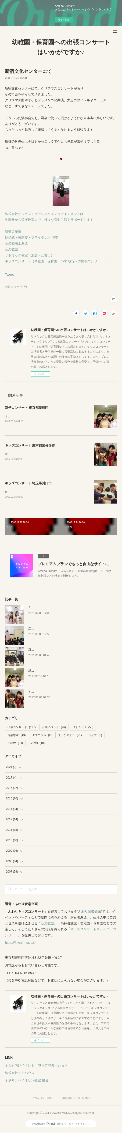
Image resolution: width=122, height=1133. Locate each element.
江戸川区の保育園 (39, 629)
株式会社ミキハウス (19, 1074)
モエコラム (42, 736)
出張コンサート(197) (16, 286)
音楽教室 (11, 249)
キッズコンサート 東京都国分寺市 (30, 446)
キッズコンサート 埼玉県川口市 (28, 484)
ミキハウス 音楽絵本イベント (46, 608)
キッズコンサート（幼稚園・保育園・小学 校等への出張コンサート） (56, 261)
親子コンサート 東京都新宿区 (26, 408)
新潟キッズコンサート (42, 650)
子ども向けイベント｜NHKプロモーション (36, 1066)
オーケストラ (70, 736)
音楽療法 (16, 736)
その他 (15, 744)
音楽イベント (54, 728)
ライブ (95, 736)
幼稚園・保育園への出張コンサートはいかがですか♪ (61, 47)
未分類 (37, 744)
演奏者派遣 (13, 231)
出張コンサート (21, 728)
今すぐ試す (64, 19)
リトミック (82, 728)
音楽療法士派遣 (16, 243)
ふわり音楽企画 (89, 912)
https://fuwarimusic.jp (20, 943)
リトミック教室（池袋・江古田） (29, 255)
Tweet (9, 274)
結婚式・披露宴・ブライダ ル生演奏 (31, 237)
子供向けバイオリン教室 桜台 (26, 1081)
